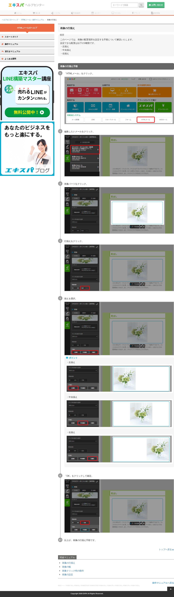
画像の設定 (67, 574)
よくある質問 (9, 59)
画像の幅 (66, 567)
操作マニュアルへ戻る (163, 583)
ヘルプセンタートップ (10, 20)
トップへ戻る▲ (166, 549)
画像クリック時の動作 (73, 571)
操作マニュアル (10, 44)
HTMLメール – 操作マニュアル (32, 20)
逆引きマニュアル (11, 51)
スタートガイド (10, 37)
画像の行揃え (68, 563)
